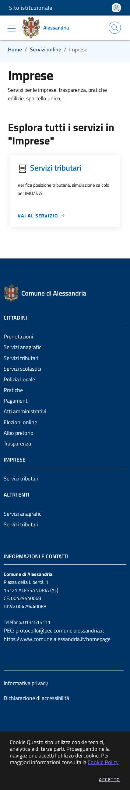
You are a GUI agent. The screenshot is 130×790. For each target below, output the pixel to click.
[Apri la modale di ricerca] (115, 28)
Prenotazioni (18, 336)
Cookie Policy (103, 762)
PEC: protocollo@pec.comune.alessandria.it (54, 630)
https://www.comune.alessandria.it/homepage (57, 639)
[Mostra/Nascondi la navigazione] (11, 28)
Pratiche (13, 390)
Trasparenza (17, 443)
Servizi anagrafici (23, 347)
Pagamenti (16, 401)
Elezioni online (20, 422)
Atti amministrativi (25, 411)
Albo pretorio (18, 433)
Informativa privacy (26, 683)
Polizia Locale (19, 379)
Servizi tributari (21, 358)
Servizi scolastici (22, 369)
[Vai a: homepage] (47, 28)
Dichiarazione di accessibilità (36, 698)
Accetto (109, 779)
